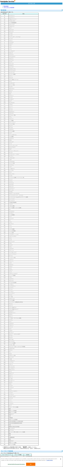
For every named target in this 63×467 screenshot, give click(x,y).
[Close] (60, 459)
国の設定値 (6, 6)
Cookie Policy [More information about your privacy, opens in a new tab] (49, 460)
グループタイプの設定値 (9, 7)
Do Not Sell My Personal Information (16, 464)
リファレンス (31, 3)
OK (30, 464)
